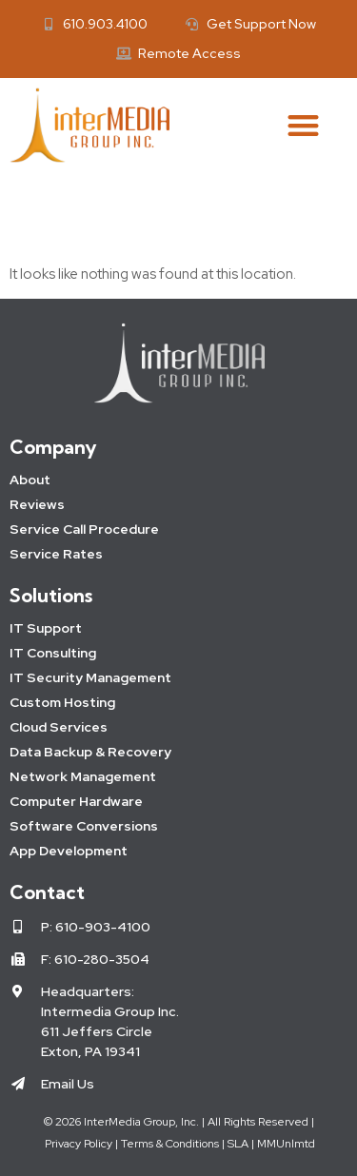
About (30, 479)
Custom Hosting (62, 702)
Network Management (83, 776)
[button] (304, 125)
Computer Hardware (76, 801)
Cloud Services (59, 726)
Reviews (37, 504)
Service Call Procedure (84, 529)
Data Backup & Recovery (90, 751)
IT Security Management (90, 677)
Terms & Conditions (170, 1143)
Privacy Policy (77, 1143)
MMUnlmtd (286, 1143)
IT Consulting (53, 652)
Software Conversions (84, 825)
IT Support (46, 628)
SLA (238, 1143)
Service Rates (56, 553)
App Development (69, 850)
